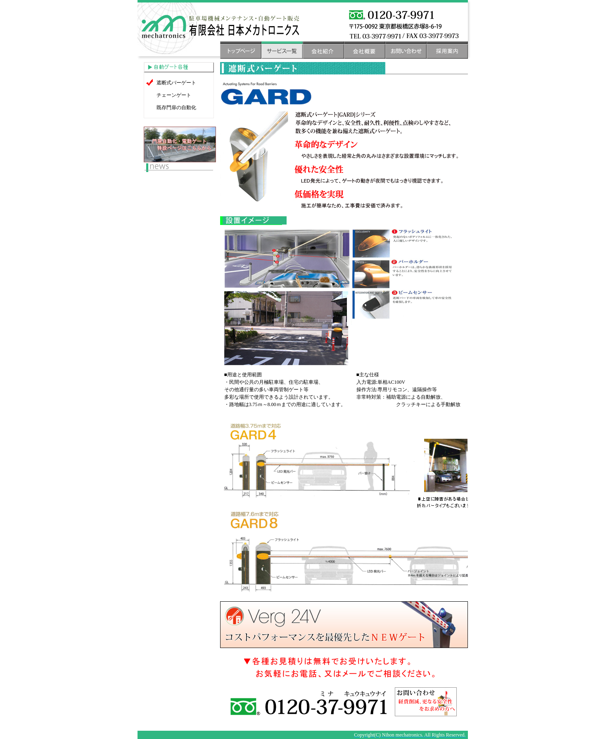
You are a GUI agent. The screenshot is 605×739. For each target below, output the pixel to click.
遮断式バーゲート (176, 83)
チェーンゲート (174, 95)
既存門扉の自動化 (176, 107)
